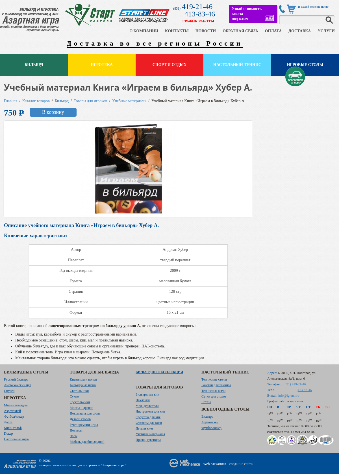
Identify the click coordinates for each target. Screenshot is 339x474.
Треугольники (80, 402)
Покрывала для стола (85, 413)
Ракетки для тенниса (216, 385)
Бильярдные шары (83, 385)
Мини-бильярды (15, 405)
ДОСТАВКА (299, 31)
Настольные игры (16, 439)
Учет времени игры (84, 425)
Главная (10, 101)
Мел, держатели (147, 406)
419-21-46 (197, 7)
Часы (73, 436)
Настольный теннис (237, 65)
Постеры (76, 430)
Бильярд (34, 65)
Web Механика (214, 464)
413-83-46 (199, 14)
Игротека (102, 65)
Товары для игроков (90, 101)
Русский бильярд (16, 379)
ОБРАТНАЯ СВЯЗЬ (240, 31)
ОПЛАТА (273, 31)
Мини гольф (13, 428)
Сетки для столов (214, 396)
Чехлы (206, 402)
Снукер (9, 391)
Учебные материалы (129, 101)
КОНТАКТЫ (177, 31)
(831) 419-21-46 (295, 384)
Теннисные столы (214, 379)
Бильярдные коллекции (159, 372)
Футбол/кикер (14, 417)
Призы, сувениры (148, 440)
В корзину (53, 112)
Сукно (74, 396)
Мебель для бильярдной (87, 442)
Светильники (79, 391)
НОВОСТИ (205, 31)
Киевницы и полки (83, 379)
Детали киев (144, 428)
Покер (8, 433)
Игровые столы (305, 65)
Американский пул (17, 385)
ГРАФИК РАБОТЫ (198, 21)
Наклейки (143, 400)
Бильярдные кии (147, 394)
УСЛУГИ (326, 31)
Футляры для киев (149, 423)
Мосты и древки (81, 408)
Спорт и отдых (170, 65)
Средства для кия (148, 417)
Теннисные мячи (213, 391)
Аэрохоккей (12, 411)
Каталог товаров (36, 101)
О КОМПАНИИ (143, 31)
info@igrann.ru (288, 396)
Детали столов (80, 419)
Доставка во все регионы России (155, 43)
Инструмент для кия (150, 411)
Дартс (8, 422)
